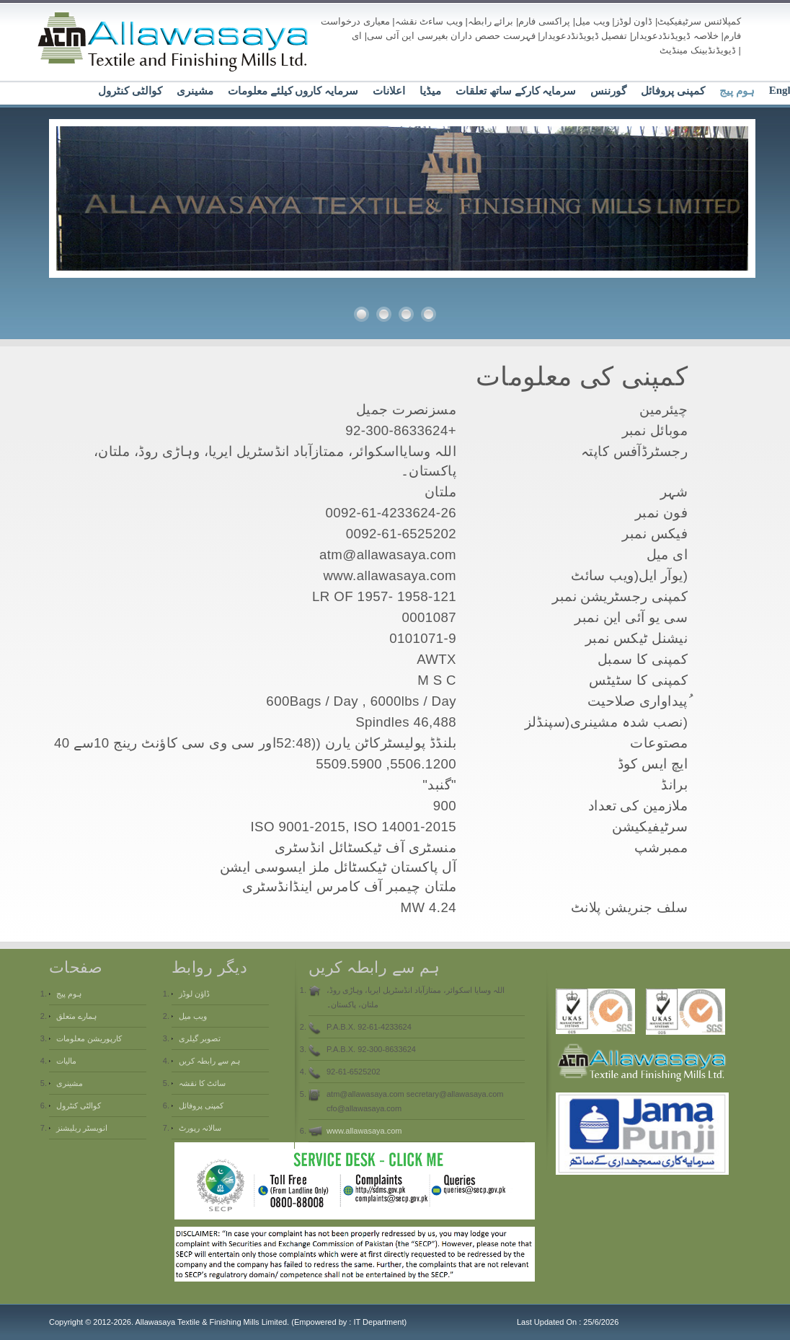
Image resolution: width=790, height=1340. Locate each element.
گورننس (608, 91)
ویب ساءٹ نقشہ (429, 21)
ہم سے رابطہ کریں (209, 1060)
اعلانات (389, 91)
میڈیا (430, 91)
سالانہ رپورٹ (200, 1128)
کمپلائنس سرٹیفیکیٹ (699, 21)
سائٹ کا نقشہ (202, 1083)
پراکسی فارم (544, 21)
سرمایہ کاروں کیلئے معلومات (293, 91)
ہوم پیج (737, 91)
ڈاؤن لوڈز (194, 993)
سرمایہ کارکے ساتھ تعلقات (516, 91)
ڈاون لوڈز (634, 21)
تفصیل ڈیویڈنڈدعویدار (584, 35)
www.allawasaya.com (364, 1130)
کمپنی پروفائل (673, 91)
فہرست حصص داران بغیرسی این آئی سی (451, 35)
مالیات (66, 1060)
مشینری (195, 91)
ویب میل (592, 21)
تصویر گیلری (200, 1038)
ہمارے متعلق (76, 1016)
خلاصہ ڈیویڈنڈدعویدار (675, 35)
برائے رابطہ (491, 21)
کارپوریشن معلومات (89, 1038)
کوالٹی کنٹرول (130, 91)
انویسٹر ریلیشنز (81, 1128)
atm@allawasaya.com (387, 554)
